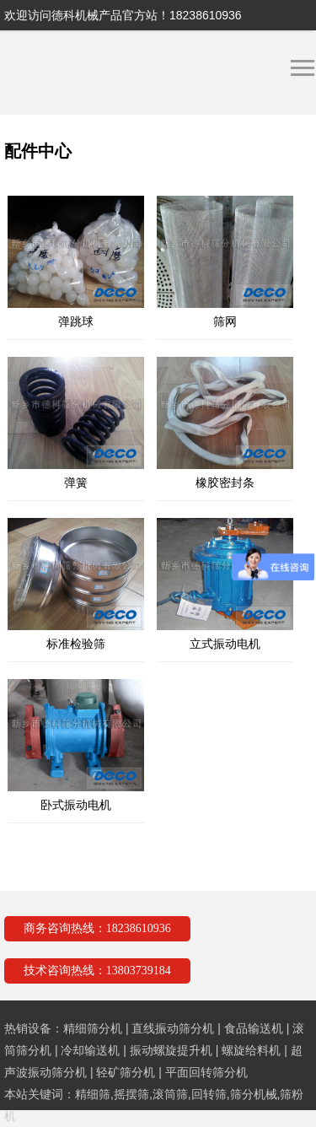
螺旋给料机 (251, 1050)
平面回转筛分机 (206, 1072)
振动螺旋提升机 (171, 1050)
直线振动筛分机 (172, 1028)
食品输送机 (253, 1028)
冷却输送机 (90, 1050)
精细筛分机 (92, 1028)
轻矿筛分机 (125, 1072)
